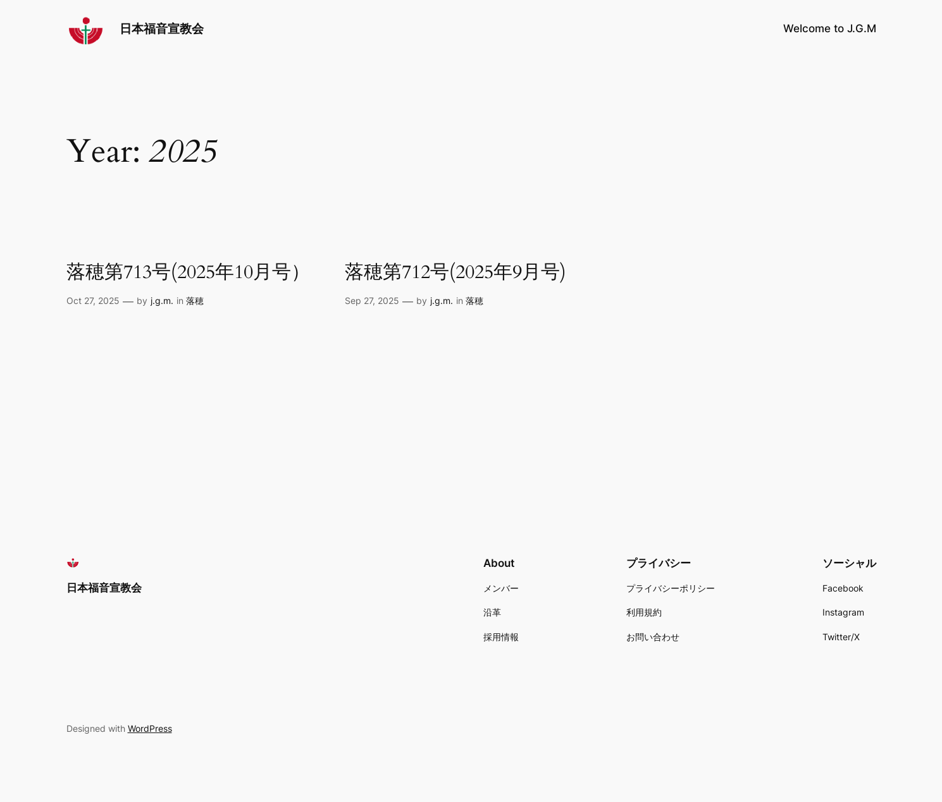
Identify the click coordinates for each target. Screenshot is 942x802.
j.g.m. (162, 300)
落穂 (195, 300)
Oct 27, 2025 (93, 300)
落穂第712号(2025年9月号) (455, 273)
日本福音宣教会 (162, 28)
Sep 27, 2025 (372, 300)
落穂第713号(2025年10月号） (188, 273)
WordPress (150, 728)
